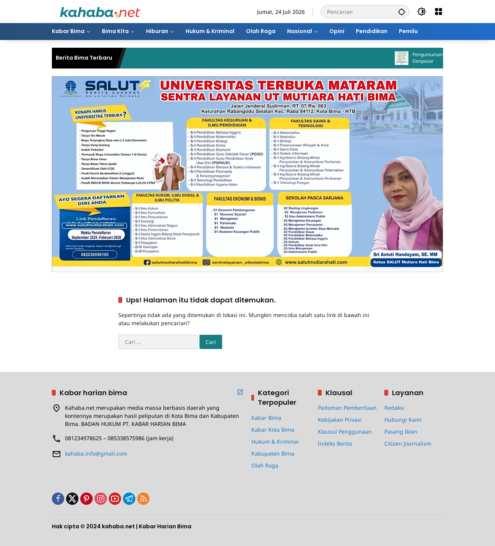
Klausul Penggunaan (345, 431)
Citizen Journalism (407, 443)
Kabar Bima (266, 417)
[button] (401, 11)
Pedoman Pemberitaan (347, 407)
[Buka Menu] (438, 11)
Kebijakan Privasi (340, 419)
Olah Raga (264, 465)
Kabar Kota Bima (272, 429)
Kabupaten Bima (272, 453)
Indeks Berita (335, 443)
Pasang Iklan (400, 431)
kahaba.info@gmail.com (96, 453)
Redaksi (394, 407)
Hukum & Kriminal (275, 441)
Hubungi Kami (403, 419)
